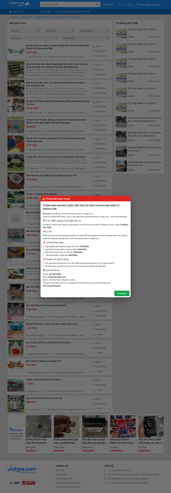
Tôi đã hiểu (122, 293)
